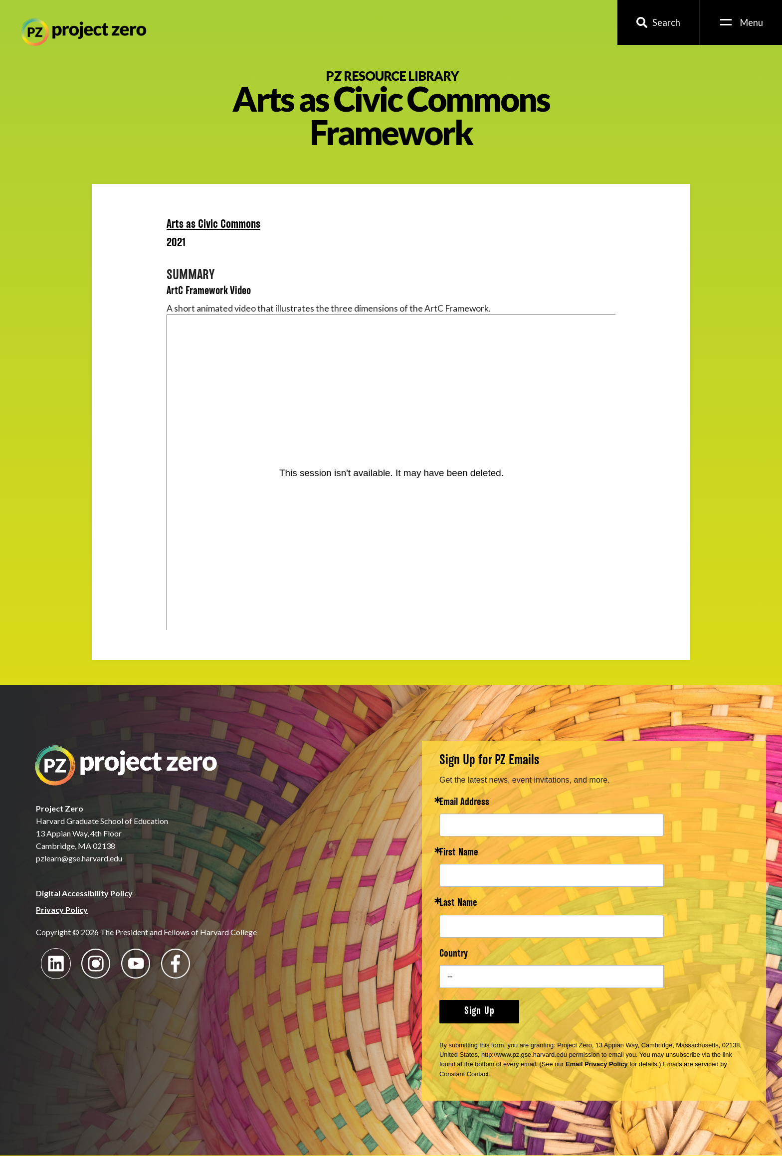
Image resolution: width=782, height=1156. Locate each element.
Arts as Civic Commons (213, 225)
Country (453, 954)
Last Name (458, 903)
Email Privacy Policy (597, 1064)
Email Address (464, 803)
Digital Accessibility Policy (84, 893)
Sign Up (479, 1011)
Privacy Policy (62, 909)
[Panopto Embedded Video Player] (391, 473)
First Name (458, 853)
